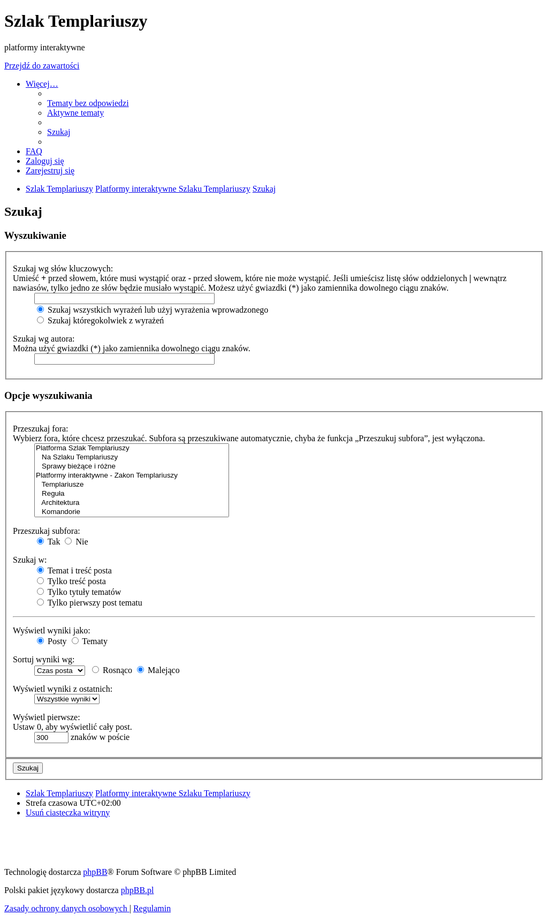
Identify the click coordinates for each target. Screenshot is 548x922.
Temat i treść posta (74, 570)
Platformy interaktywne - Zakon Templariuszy (132, 475)
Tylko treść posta (71, 581)
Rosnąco (112, 670)
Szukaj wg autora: (44, 338)
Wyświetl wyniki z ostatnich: (62, 688)
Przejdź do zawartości (41, 65)
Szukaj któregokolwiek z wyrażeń (100, 320)
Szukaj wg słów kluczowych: (63, 268)
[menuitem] (88, 103)
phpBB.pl (137, 890)
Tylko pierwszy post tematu (89, 602)
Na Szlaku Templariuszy (132, 457)
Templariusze (132, 484)
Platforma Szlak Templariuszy (132, 448)
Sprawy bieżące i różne (132, 466)
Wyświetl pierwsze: (46, 717)
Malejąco (158, 670)
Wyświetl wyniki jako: (51, 630)
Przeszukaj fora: (40, 428)
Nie (76, 541)
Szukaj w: (30, 559)
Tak (48, 541)
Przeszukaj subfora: (46, 530)
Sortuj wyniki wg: (44, 659)
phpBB (95, 871)
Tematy (90, 641)
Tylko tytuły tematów (79, 591)
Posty (52, 641)
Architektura (132, 503)
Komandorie (132, 512)
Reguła (132, 493)
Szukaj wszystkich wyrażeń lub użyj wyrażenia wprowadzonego (152, 309)
